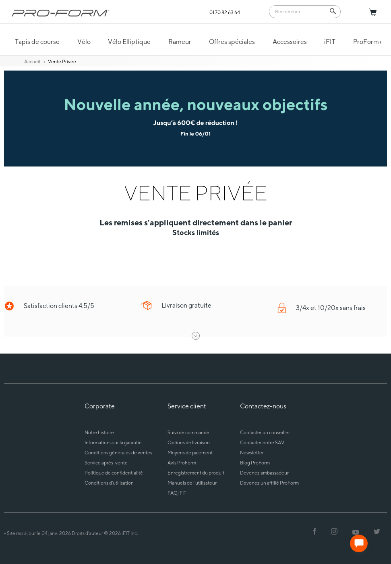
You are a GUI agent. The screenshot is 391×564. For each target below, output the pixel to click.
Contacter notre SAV (262, 442)
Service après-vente (106, 463)
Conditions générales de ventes (118, 453)
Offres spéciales (232, 42)
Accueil (32, 61)
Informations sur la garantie (113, 442)
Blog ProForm (255, 463)
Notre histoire (99, 432)
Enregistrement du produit (196, 473)
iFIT (329, 42)
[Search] (299, 11)
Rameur (179, 42)
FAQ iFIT (177, 493)
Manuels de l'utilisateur (192, 483)
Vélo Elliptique (129, 42)
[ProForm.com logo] (61, 13)
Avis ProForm (182, 463)
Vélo (84, 42)
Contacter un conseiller (265, 432)
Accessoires (290, 42)
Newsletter (252, 453)
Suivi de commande (188, 432)
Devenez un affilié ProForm (269, 483)
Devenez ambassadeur (264, 473)
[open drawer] (196, 336)
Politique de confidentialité (114, 473)
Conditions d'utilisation (109, 483)
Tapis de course (37, 42)
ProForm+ (367, 42)
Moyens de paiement (190, 453)
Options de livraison (189, 442)
